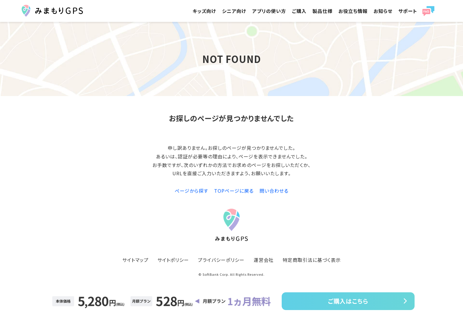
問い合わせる (274, 190)
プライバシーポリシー (221, 259)
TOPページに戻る (234, 190)
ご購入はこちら (348, 301)
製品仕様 (322, 10)
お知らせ (383, 10)
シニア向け (234, 10)
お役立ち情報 (353, 10)
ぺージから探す (191, 190)
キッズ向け (204, 10)
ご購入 (299, 10)
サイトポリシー (173, 259)
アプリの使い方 (269, 10)
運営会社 (264, 259)
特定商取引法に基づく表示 (312, 259)
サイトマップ (135, 259)
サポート (407, 10)
